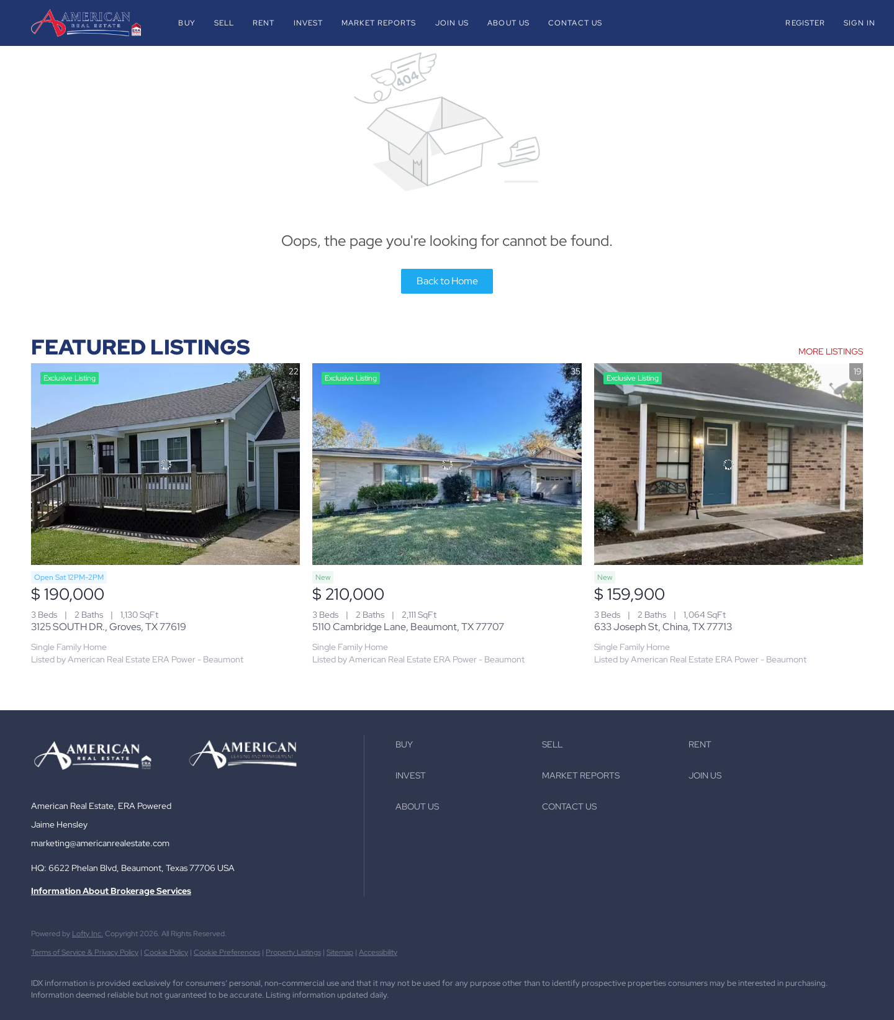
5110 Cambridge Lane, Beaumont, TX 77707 (408, 626)
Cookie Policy (166, 952)
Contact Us (575, 23)
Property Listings (293, 952)
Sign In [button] (859, 23)
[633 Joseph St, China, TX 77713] (728, 464)
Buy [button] (186, 23)
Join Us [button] (452, 23)
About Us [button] (508, 23)
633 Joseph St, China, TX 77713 (663, 626)
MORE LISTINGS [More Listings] (830, 351)
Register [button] (805, 23)
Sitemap (340, 952)
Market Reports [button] (378, 23)
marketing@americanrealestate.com (100, 843)
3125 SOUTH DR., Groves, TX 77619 (108, 626)
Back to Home (447, 280)
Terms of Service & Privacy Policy (84, 952)
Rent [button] (263, 23)
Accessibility (378, 952)
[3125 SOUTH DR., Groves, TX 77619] (165, 464)
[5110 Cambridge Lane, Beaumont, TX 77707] (446, 464)
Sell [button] (224, 23)
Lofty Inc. (87, 934)
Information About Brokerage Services (111, 890)
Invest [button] (308, 23)
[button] (86, 23)
